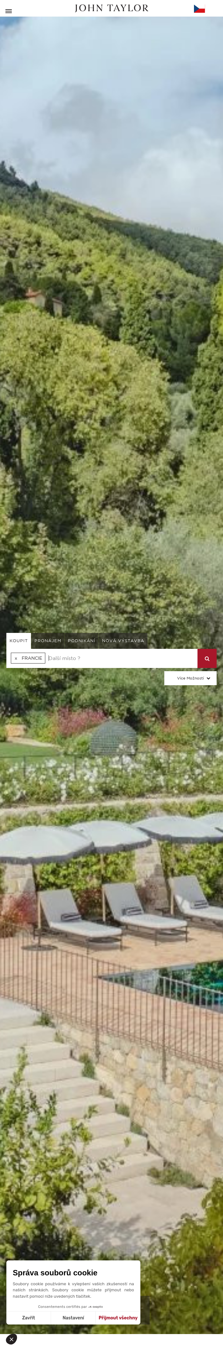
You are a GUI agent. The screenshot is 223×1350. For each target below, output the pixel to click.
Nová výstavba (123, 640)
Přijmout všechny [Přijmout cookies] (118, 1318)
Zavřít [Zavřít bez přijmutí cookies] (28, 1318)
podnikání (81, 640)
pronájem (47, 640)
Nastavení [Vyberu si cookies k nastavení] (73, 1318)
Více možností (190, 678)
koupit (19, 640)
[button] (13, 1339)
